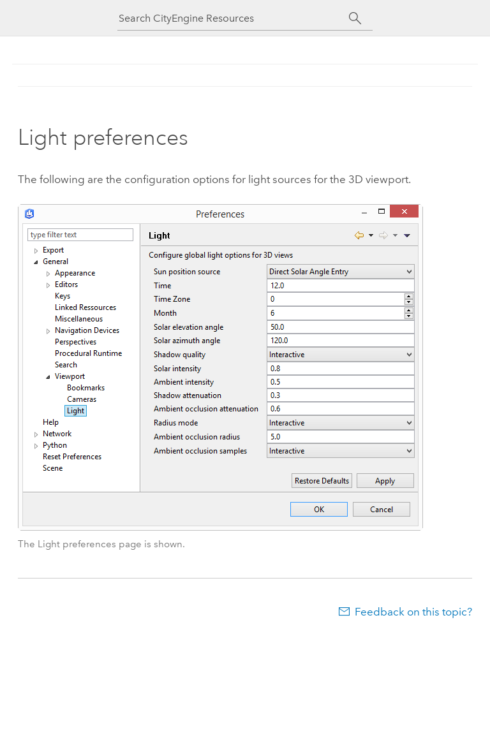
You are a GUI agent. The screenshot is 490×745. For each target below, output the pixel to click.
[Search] (355, 18)
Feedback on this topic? (413, 611)
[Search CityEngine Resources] (233, 18)
